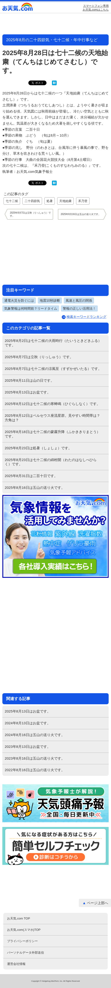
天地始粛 (65, 201)
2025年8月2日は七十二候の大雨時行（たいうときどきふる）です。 (53, 343)
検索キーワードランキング (86, 317)
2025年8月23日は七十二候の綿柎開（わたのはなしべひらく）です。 (51, 462)
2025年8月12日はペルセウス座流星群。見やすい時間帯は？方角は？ (52, 417)
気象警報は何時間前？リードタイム (30, 308)
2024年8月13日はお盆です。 (28, 723)
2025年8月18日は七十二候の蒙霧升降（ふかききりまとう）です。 (52, 434)
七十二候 (12, 201)
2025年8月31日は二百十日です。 (31, 476)
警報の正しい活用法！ (79, 308)
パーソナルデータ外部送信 (25, 952)
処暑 (50, 201)
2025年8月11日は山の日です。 (29, 380)
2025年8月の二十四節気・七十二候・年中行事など (52, 40)
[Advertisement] (55, 252)
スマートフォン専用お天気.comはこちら (96, 7)
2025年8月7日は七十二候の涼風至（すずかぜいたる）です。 (53, 369)
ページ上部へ (97, 903)
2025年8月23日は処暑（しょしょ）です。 (38, 448)
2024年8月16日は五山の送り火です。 (35, 735)
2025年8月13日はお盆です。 (28, 392)
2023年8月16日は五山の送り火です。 (35, 758)
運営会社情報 (16, 964)
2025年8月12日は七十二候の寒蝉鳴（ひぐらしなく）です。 (52, 404)
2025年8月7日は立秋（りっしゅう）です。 (39, 357)
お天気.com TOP (18, 918)
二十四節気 (32, 201)
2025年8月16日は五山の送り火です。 (35, 488)
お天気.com (17, 8)
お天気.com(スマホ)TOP (23, 929)
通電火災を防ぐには (19, 300)
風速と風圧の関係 (79, 300)
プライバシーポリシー (22, 941)
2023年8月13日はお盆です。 (28, 747)
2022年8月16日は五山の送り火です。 (35, 770)
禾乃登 (82, 201)
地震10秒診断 (50, 300)
